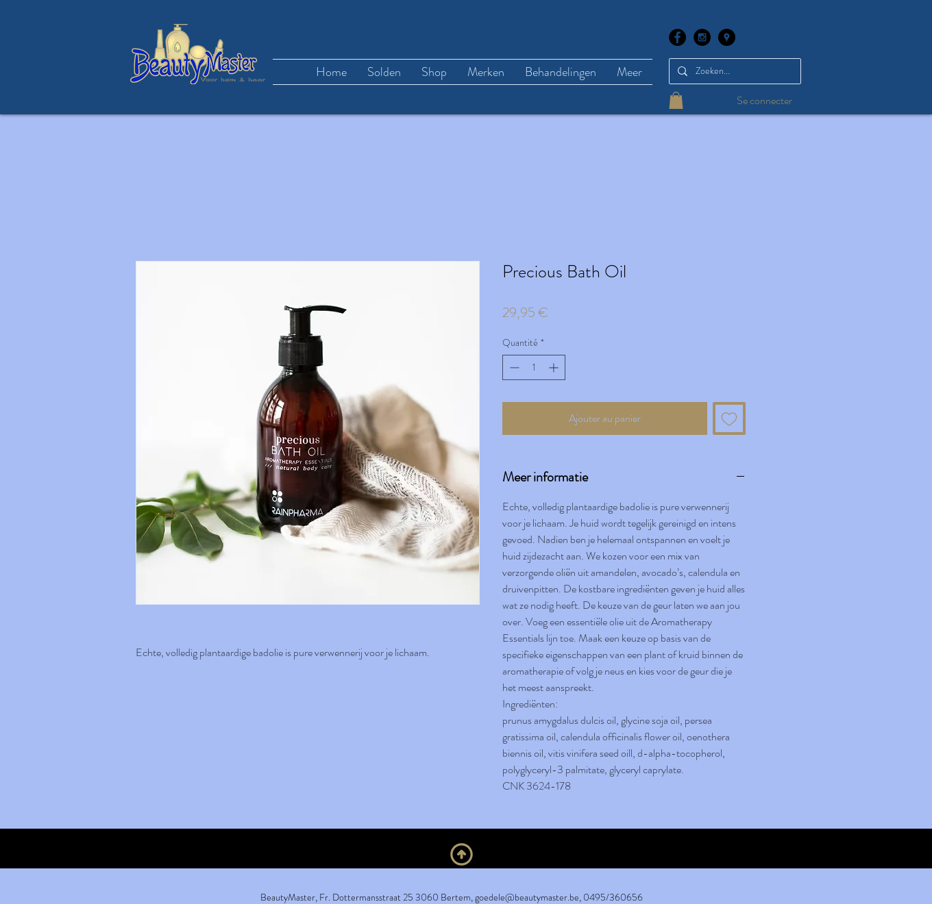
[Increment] (554, 367)
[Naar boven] (461, 854)
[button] (676, 100)
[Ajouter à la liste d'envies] (729, 418)
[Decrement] (513, 367)
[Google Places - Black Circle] (726, 37)
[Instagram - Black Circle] (702, 37)
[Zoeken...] (734, 71)
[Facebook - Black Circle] (677, 37)
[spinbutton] (534, 367)
